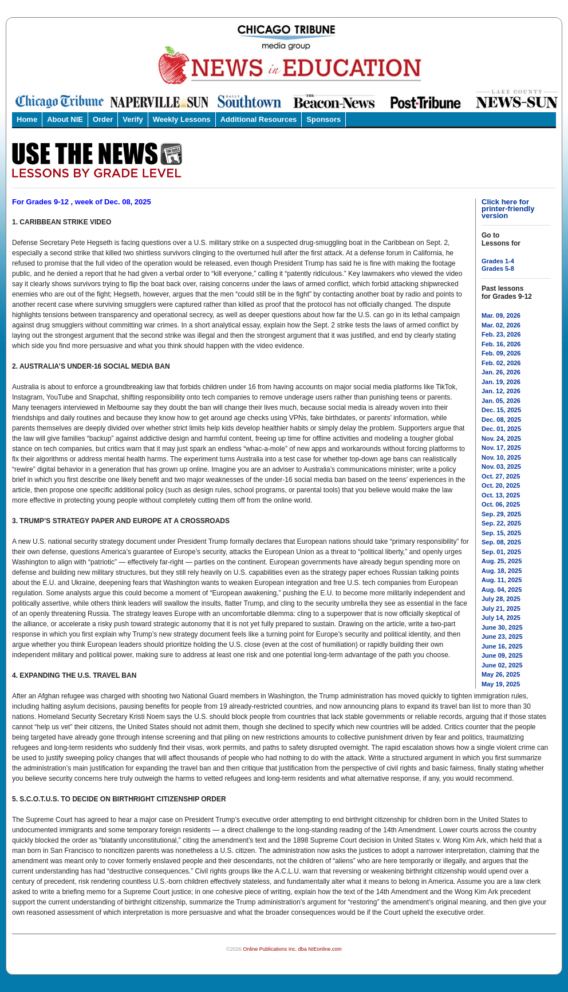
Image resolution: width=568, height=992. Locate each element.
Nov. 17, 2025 (501, 447)
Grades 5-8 (498, 268)
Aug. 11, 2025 (502, 579)
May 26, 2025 (501, 674)
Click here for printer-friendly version (508, 208)
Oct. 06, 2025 (501, 504)
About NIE (65, 119)
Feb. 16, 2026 (501, 344)
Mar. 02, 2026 (501, 325)
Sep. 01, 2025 (501, 551)
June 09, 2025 (502, 655)
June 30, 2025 (502, 627)
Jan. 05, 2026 (501, 400)
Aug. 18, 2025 (502, 570)
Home (27, 119)
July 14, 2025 (501, 617)
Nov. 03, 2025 (501, 466)
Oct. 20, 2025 (501, 485)
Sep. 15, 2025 (501, 532)
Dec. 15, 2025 (501, 409)
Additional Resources (258, 119)
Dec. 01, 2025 (501, 428)
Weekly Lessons (182, 119)
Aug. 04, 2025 (502, 589)
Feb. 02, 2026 (501, 362)
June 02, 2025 (502, 665)
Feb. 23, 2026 (501, 334)
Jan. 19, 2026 (501, 381)
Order (103, 119)
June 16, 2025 (502, 646)
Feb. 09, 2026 (501, 353)
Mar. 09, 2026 (501, 315)
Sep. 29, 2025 (501, 514)
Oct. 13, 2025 (501, 495)
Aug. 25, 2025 (502, 561)
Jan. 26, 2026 (501, 372)
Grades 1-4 (498, 261)
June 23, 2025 (502, 636)
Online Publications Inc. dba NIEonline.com (292, 949)
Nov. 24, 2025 (501, 438)
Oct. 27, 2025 (501, 476)
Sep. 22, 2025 (501, 523)
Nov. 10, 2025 (501, 457)
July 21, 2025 (501, 608)
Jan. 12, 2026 (501, 391)
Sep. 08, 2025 (501, 542)
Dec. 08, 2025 (501, 419)
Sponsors (323, 119)
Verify (133, 119)
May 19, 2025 (501, 684)
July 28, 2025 (501, 598)
